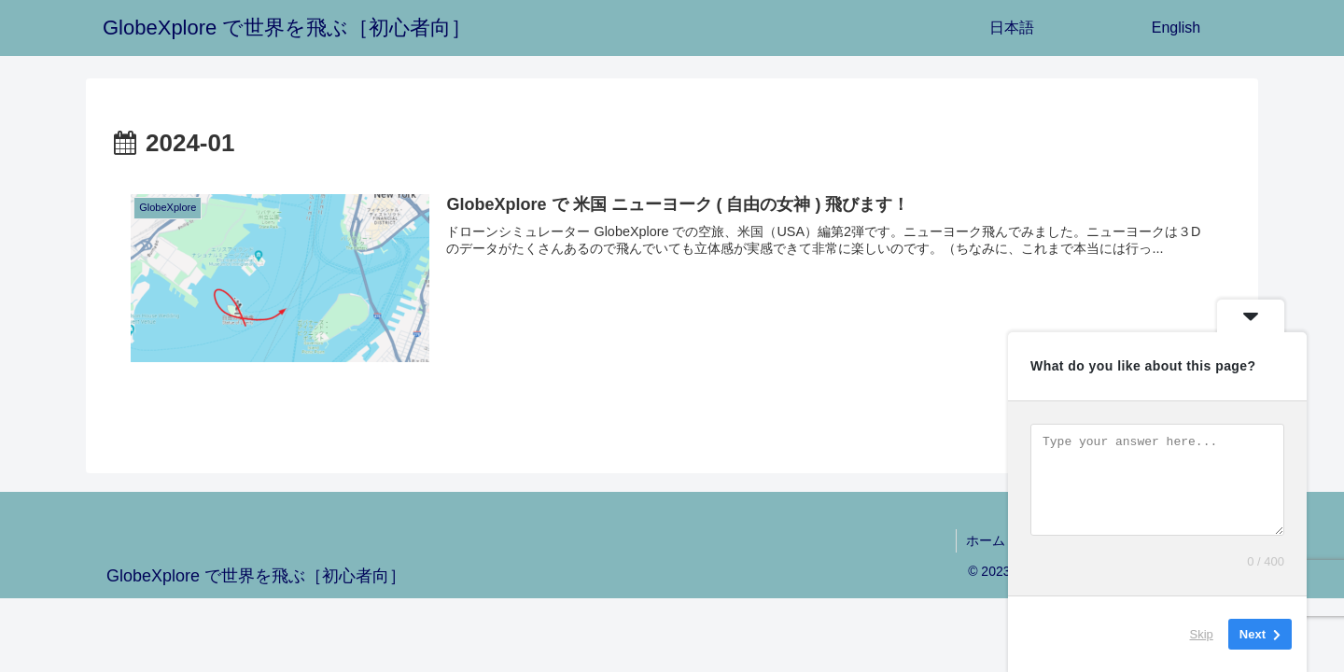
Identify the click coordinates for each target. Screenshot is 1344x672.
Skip (1201, 634)
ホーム (985, 540)
